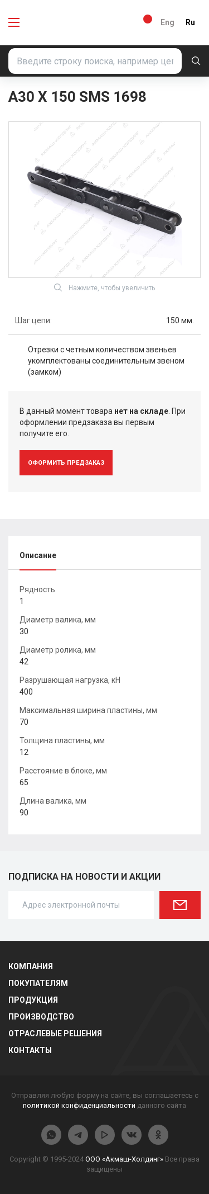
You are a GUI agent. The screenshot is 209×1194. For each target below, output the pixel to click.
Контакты (30, 1050)
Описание (38, 555)
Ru (190, 22)
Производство (41, 1016)
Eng (167, 22)
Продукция (33, 999)
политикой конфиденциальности (79, 1105)
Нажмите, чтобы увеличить (104, 287)
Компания (30, 966)
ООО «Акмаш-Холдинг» (124, 1159)
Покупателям (38, 983)
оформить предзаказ (66, 462)
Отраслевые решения (55, 1033)
